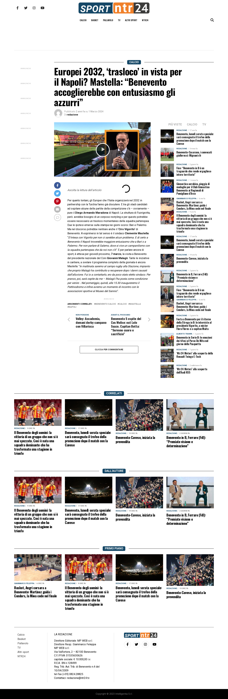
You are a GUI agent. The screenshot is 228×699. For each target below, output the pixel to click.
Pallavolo (108, 20)
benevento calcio (105, 304)
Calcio (83, 20)
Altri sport (131, 20)
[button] (103, 150)
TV (119, 20)
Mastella (135, 304)
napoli (72, 307)
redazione (72, 114)
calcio (123, 304)
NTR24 (145, 20)
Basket (94, 20)
